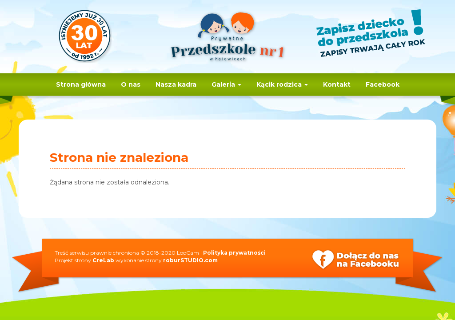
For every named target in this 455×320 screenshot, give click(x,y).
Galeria (226, 84)
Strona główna (81, 84)
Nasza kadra (176, 84)
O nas (130, 84)
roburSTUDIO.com (190, 260)
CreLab (103, 260)
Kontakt (337, 84)
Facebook (382, 84)
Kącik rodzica (282, 84)
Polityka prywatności (234, 252)
